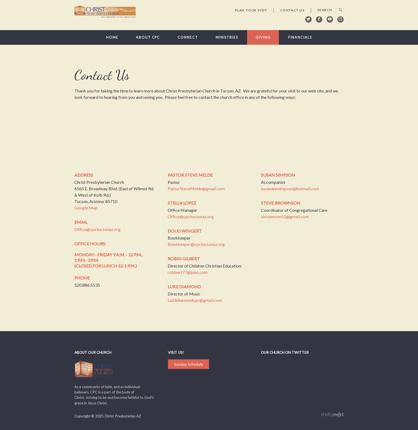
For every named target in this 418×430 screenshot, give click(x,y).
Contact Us (292, 10)
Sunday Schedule (188, 364)
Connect (188, 37)
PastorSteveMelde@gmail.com (196, 188)
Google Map (86, 207)
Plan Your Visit (251, 10)
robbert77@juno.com (187, 272)
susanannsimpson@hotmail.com (290, 188)
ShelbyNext (332, 414)
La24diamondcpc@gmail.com (195, 300)
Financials (300, 37)
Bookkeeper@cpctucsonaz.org (196, 244)
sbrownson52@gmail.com (285, 216)
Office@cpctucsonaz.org (97, 229)
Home (112, 37)
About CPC (148, 37)
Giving (263, 37)
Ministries (227, 37)
